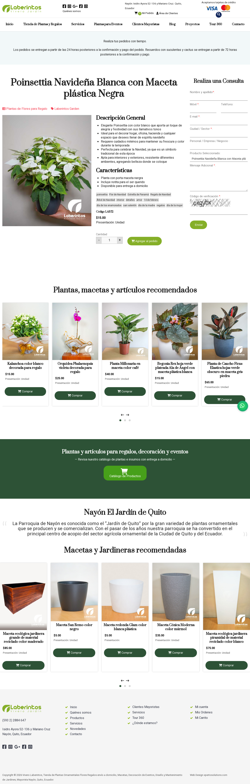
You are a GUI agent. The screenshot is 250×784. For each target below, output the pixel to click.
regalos (161, 205)
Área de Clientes (167, 13)
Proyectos (192, 24)
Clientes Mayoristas (145, 24)
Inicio (9, 24)
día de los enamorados (109, 205)
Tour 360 (215, 24)
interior (120, 200)
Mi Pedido (144, 13)
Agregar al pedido (144, 241)
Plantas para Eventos (108, 24)
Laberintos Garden (65, 108)
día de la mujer (175, 205)
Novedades (78, 729)
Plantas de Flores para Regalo (24, 108)
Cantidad (101, 234)
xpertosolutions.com (215, 775)
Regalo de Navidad (160, 194)
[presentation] (122, 415)
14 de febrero (151, 200)
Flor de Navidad (117, 194)
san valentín (129, 205)
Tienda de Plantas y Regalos (42, 24)
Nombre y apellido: (202, 92)
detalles (130, 200)
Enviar (198, 224)
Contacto (238, 24)
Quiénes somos (72, 11)
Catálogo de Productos (125, 473)
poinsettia (102, 194)
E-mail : (195, 117)
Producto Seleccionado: (205, 153)
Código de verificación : (205, 196)
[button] (120, 420)
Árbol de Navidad (106, 200)
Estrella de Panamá (138, 194)
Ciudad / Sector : (201, 129)
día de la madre (146, 205)
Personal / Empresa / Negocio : (209, 141)
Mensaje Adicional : (203, 166)
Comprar (25, 391)
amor (139, 200)
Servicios (77, 24)
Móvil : (194, 104)
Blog (172, 24)
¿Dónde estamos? (144, 723)
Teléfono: (227, 104)
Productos (77, 718)
